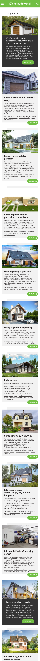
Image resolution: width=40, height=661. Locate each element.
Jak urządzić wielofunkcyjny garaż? (18, 552)
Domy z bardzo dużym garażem (15, 157)
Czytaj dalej (28, 62)
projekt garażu (26, 513)
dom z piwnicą (18, 341)
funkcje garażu (18, 570)
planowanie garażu (24, 118)
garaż (28, 116)
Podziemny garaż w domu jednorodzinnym (17, 657)
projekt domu (24, 176)
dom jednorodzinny (10, 116)
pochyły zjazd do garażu (22, 452)
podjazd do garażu (9, 235)
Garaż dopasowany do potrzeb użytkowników (16, 216)
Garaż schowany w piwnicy (18, 435)
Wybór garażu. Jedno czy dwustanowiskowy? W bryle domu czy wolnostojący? (19, 40)
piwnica (12, 452)
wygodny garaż (8, 291)
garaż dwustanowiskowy (21, 174)
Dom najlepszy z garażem (17, 271)
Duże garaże (10, 380)
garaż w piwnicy (13, 118)
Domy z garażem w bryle (18, 602)
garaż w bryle (22, 231)
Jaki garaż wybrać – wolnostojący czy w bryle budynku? (17, 493)
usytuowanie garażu (27, 289)
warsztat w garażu (14, 571)
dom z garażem (21, 116)
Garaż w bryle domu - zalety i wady (19, 99)
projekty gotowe (9, 399)
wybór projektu (30, 343)
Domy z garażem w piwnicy (18, 327)
